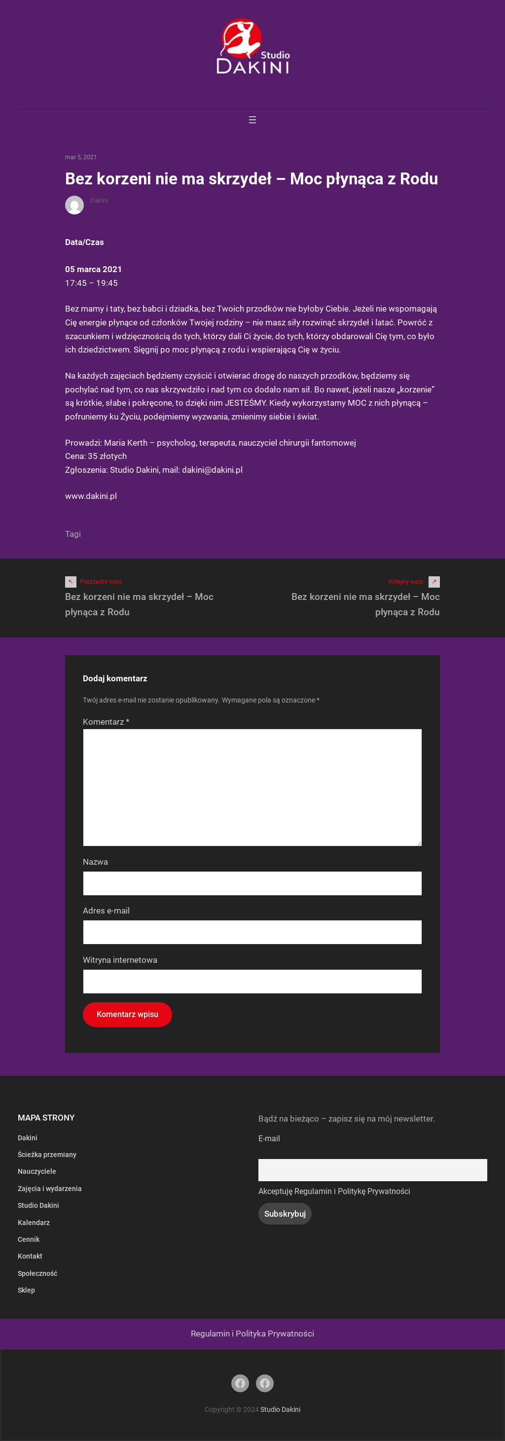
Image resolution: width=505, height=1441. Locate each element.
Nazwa (95, 862)
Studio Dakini (280, 1409)
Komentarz (106, 722)
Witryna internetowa (120, 960)
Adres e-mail (106, 910)
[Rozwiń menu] (252, 119)
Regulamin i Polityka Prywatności (252, 1333)
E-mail (269, 1138)
